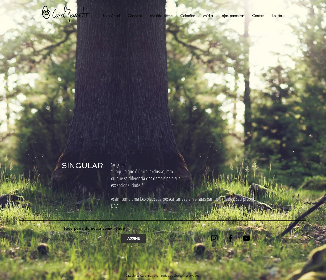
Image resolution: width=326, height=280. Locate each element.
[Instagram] (214, 238)
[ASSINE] (133, 238)
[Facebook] (230, 238)
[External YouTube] (163, 97)
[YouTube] (246, 238)
